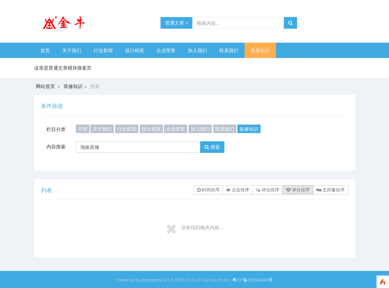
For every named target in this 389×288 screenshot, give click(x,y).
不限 (82, 129)
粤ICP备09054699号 (252, 280)
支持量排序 (330, 190)
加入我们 (197, 50)
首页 (45, 50)
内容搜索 (56, 146)
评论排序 (267, 190)
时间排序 (208, 190)
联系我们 (228, 50)
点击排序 (237, 190)
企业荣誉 (166, 50)
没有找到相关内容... (202, 227)
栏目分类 (56, 129)
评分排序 (298, 190)
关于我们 (71, 50)
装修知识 (260, 50)
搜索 (212, 147)
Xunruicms (152, 280)
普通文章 (177, 22)
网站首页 (45, 86)
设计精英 (134, 50)
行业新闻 (103, 50)
